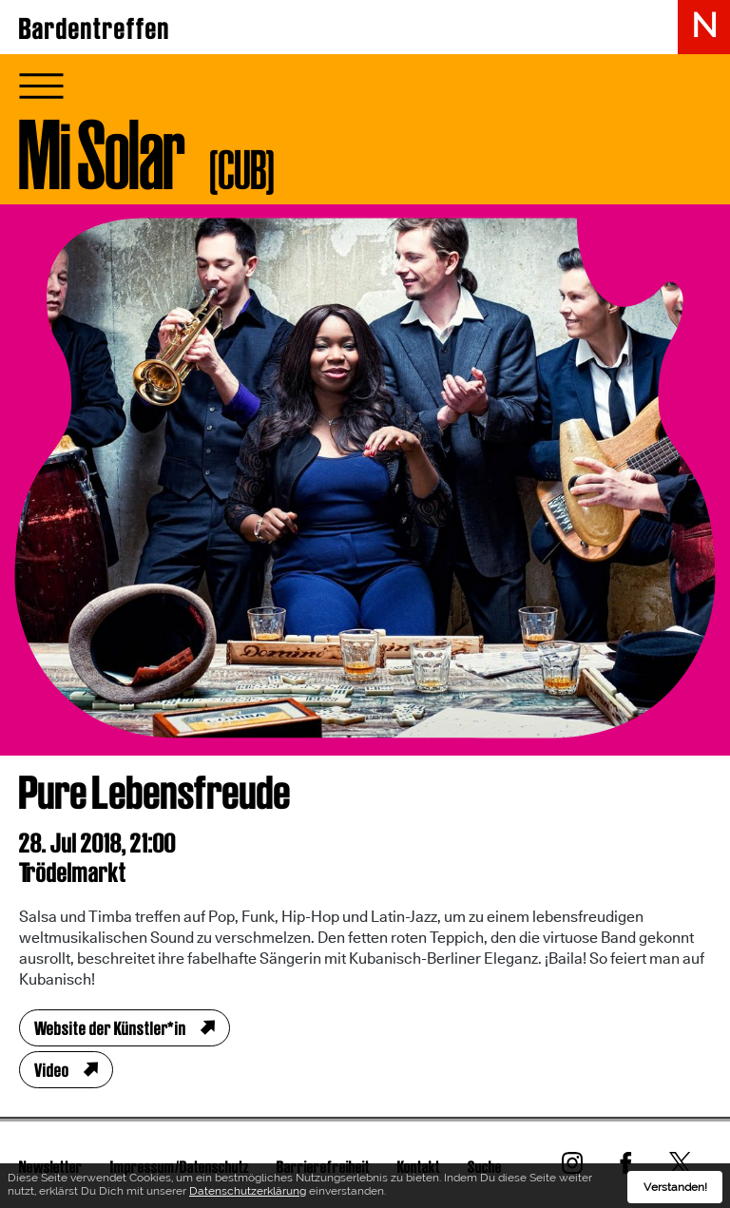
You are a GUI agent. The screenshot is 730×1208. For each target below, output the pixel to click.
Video (51, 1070)
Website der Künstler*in (110, 1028)
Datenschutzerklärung (247, 1193)
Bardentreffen (94, 28)
